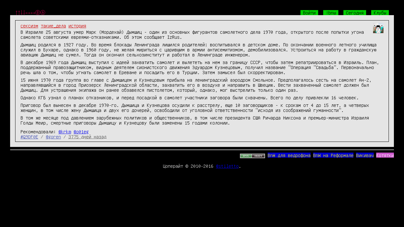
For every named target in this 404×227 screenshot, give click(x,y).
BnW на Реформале (333, 155)
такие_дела (53, 25)
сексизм (29, 25)
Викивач (365, 155)
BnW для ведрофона (289, 155)
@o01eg (81, 131)
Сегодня (355, 12)
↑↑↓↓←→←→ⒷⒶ (30, 12)
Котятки (385, 155)
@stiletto (227, 165)
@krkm (64, 131)
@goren (53, 136)
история (77, 25)
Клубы (380, 12)
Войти (309, 12)
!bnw (331, 12)
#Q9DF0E (29, 136)
